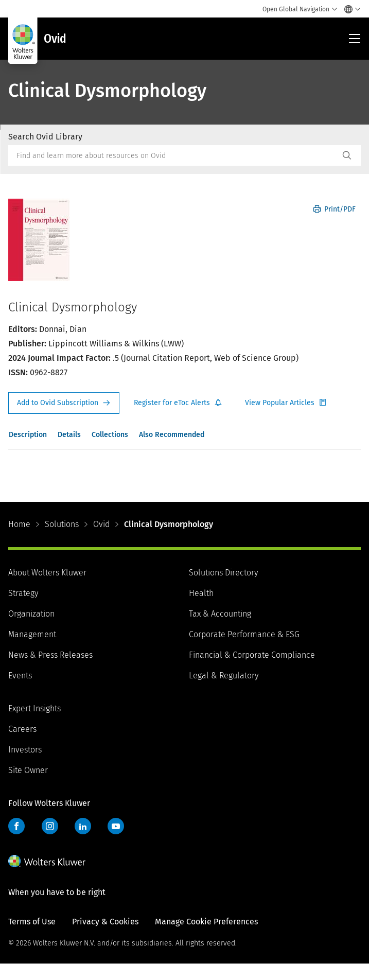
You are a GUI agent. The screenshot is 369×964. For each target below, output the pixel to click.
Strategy (23, 593)
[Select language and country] (350, 9)
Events (20, 675)
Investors (25, 750)
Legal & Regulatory (223, 675)
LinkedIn (83, 826)
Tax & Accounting (220, 614)
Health (201, 593)
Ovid (101, 524)
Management (32, 634)
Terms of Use (32, 921)
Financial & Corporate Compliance (252, 655)
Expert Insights (34, 708)
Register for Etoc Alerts (178, 403)
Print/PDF (334, 209)
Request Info (64, 403)
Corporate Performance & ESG (244, 634)
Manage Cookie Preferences (206, 921)
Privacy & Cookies (105, 921)
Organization (31, 614)
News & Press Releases (50, 655)
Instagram (50, 826)
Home (19, 524)
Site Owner (28, 770)
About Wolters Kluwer (47, 572)
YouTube (116, 826)
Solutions (62, 524)
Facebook (16, 826)
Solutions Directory (223, 572)
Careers (22, 729)
